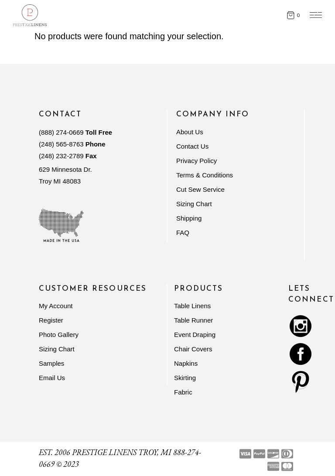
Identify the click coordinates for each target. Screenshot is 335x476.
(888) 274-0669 (61, 132)
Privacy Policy (196, 160)
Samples (51, 363)
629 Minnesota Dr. (65, 169)
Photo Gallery (59, 334)
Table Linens (192, 305)
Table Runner (193, 320)
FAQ (182, 232)
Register (51, 320)
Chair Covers (193, 349)
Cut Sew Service (200, 189)
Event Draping (194, 334)
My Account (56, 305)
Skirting (185, 377)
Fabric (183, 392)
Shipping (189, 218)
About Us (189, 132)
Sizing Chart (194, 203)
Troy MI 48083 (60, 181)
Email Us (52, 377)
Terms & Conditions (204, 175)
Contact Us (192, 146)
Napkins (186, 363)
